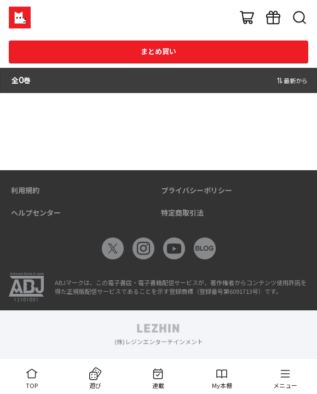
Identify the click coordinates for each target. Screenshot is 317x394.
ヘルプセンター (36, 212)
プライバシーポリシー (196, 190)
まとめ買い (158, 51)
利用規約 (25, 190)
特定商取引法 (182, 212)
